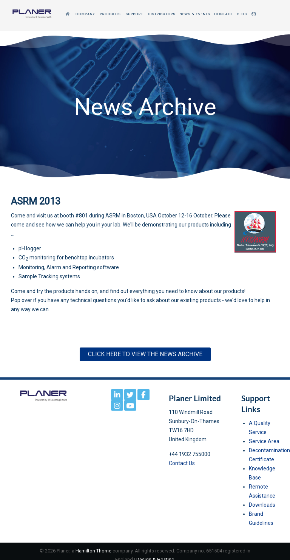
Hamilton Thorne (93, 551)
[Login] (254, 14)
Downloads (262, 505)
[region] (145, 106)
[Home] (68, 14)
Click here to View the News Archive (145, 354)
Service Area (264, 441)
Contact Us (182, 463)
